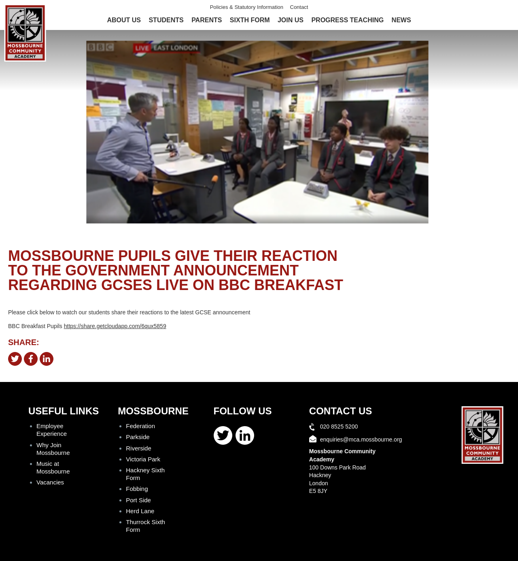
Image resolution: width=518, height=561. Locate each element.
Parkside (137, 436)
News (401, 20)
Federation (140, 425)
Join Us (291, 20)
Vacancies (50, 482)
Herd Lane (140, 511)
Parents (206, 20)
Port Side (138, 500)
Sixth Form (250, 20)
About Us (124, 20)
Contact (299, 7)
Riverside (138, 448)
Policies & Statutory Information (246, 7)
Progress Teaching (347, 20)
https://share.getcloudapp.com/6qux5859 (115, 326)
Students (166, 20)
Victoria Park (143, 459)
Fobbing (137, 488)
